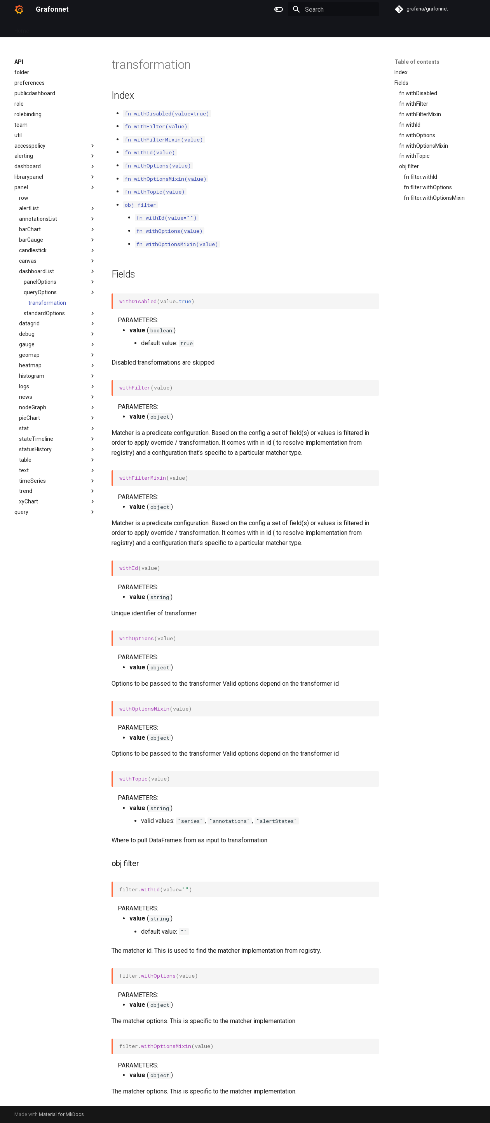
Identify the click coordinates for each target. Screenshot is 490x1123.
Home (21, 28)
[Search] (333, 9)
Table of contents (416, 62)
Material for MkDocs (61, 1114)
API (42, 28)
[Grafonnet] (18, 9)
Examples (68, 28)
